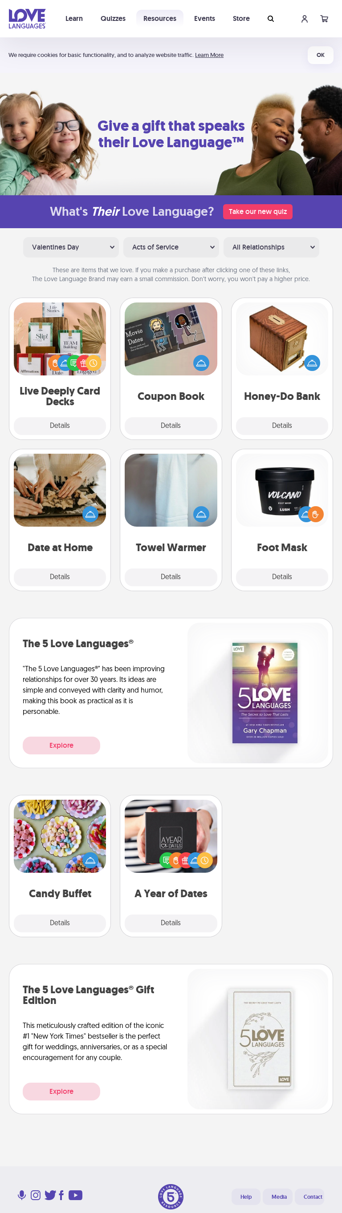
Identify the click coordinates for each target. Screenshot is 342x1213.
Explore (61, 745)
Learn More (209, 55)
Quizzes (113, 18)
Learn (74, 18)
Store (241, 18)
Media (279, 1197)
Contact (313, 1197)
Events (204, 18)
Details (60, 426)
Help (246, 1197)
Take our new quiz (258, 211)
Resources (159, 18)
